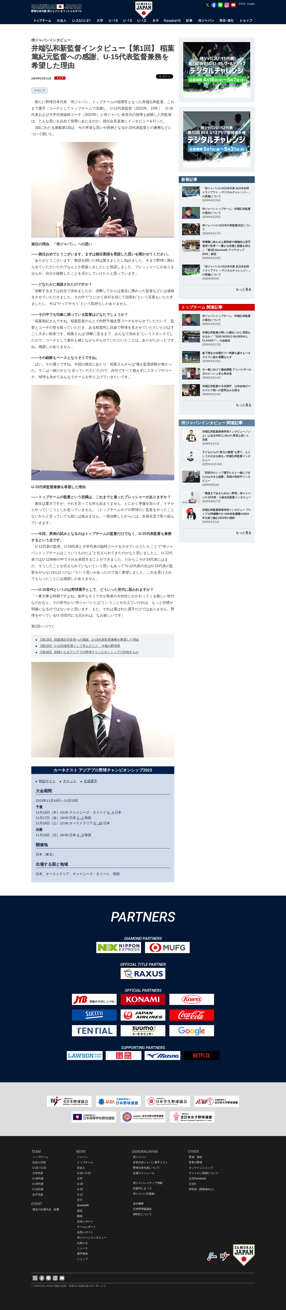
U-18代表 (38, 1178)
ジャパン (82, 1157)
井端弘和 (39, 90)
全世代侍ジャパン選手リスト (150, 1162)
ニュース (82, 1248)
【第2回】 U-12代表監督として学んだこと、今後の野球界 (79, 646)
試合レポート (85, 1221)
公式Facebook (197, 1178)
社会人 (81, 1167)
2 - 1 (80, 818)
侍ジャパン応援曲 (143, 1193)
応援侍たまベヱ (142, 1188)
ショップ (82, 1259)
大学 (79, 1178)
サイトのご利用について (203, 1173)
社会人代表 (39, 1162)
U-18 (80, 1183)
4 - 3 (80, 835)
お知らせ (82, 1242)
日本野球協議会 (142, 1208)
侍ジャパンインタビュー (92, 1237)
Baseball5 (83, 1205)
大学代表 (37, 1173)
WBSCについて (142, 1214)
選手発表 (82, 1253)
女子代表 (37, 1194)
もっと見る (243, 289)
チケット (69, 781)
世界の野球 (195, 1162)
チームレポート (86, 1226)
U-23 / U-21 (39, 1167)
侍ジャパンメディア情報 (147, 1183)
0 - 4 (110, 812)
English (251, 4)
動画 (79, 1216)
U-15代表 (38, 1183)
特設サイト (47, 781)
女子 (79, 1200)
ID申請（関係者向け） (202, 1189)
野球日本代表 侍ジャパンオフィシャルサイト (58, 8)
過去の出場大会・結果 (45, 1209)
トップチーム (40, 1157)
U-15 (80, 1189)
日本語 (241, 3)
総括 (79, 1210)
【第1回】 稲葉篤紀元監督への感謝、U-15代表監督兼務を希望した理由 (89, 639)
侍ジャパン (139, 1157)
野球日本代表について (146, 1167)
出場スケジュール (143, 1173)
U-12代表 (38, 1189)
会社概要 (138, 1203)
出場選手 (90, 781)
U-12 (80, 1194)
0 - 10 (98, 823)
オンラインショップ (201, 1167)
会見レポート (85, 1232)
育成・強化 (195, 1157)
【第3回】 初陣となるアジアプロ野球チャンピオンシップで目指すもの (89, 652)
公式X (192, 1183)
